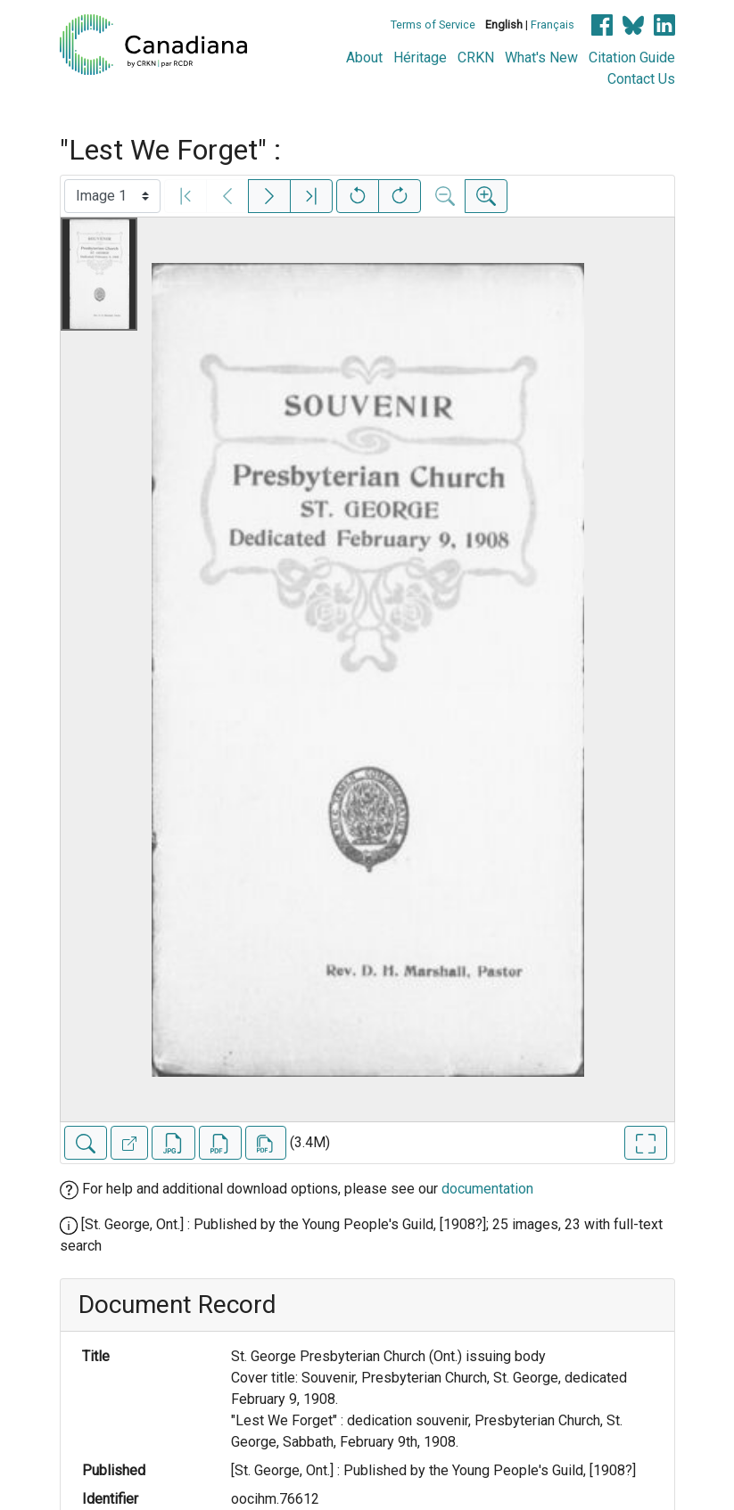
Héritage (420, 57)
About (364, 57)
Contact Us (641, 78)
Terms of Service (433, 24)
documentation (487, 1188)
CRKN (476, 57)
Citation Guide (632, 57)
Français (552, 24)
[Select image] (112, 196)
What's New (541, 57)
